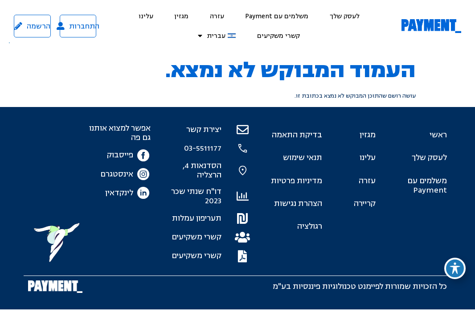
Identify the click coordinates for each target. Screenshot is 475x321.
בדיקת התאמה (297, 134)
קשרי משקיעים (278, 36)
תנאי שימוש (302, 157)
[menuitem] (217, 35)
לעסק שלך (345, 16)
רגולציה (309, 226)
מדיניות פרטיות (296, 180)
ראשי (438, 134)
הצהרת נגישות (298, 203)
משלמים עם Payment (276, 16)
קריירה (365, 203)
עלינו (146, 16)
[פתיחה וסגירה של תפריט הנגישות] (455, 268)
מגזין (181, 16)
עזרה (217, 16)
